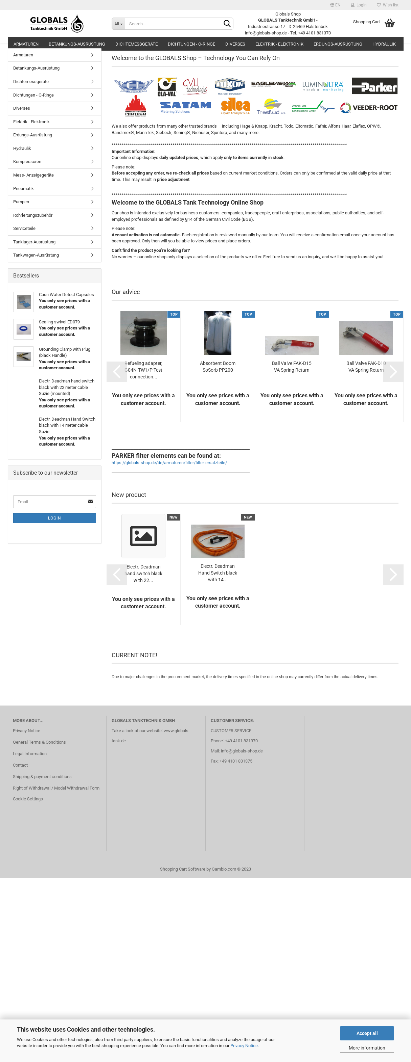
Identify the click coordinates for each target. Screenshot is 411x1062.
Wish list (387, 5)
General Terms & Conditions (39, 749)
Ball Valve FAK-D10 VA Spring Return (366, 374)
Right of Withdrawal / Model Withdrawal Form (56, 795)
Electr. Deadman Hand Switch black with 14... (217, 580)
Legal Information (30, 761)
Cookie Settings (28, 806)
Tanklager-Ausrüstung (34, 249)
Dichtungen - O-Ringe (191, 44)
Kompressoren (27, 169)
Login (359, 5)
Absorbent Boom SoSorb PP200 (217, 374)
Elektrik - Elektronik (279, 44)
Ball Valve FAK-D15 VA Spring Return (292, 374)
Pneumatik (23, 195)
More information (367, 1048)
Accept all (367, 1033)
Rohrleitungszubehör (32, 222)
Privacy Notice (244, 1045)
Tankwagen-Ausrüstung (36, 262)
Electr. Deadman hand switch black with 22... (143, 581)
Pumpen (21, 209)
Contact (20, 772)
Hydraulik (384, 44)
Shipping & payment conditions (42, 784)
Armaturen (26, 44)
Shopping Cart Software (182, 876)
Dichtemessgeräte (136, 44)
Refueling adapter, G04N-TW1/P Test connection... (143, 377)
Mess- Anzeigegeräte (33, 182)
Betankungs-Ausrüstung (77, 44)
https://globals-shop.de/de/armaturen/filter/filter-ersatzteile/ (169, 470)
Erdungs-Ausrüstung (338, 44)
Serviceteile (24, 235)
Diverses (235, 44)
